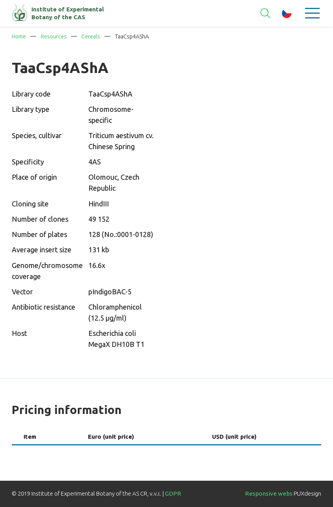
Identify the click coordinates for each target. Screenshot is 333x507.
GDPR (173, 493)
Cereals (90, 36)
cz (287, 13)
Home (19, 36)
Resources (54, 36)
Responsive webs (269, 493)
